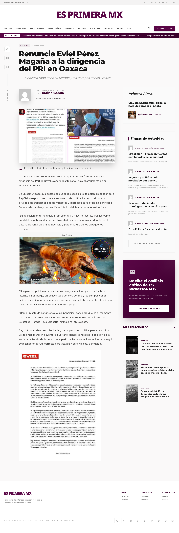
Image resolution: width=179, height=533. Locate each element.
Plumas (69, 28)
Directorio (145, 500)
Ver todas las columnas (149, 243)
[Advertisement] (149, 61)
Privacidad (125, 496)
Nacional (108, 28)
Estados (82, 28)
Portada (8, 28)
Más (130, 28)
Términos (124, 500)
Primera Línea (54, 28)
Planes (165, 496)
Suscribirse (164, 28)
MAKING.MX (69, 520)
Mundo (120, 28)
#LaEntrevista (37, 28)
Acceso (165, 500)
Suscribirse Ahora (149, 308)
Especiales (21, 28)
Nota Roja (95, 28)
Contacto (145, 496)
